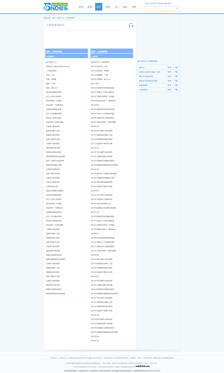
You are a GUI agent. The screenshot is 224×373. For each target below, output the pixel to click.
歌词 (169, 67)
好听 (134, 7)
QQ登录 (160, 3)
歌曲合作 (63, 358)
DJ (116, 7)
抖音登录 (152, 3)
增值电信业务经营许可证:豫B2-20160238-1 (85, 358)
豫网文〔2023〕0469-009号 (141, 358)
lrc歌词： (95, 56)
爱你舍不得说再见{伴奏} (148, 81)
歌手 (98, 7)
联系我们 (54, 358)
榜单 (90, 7)
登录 (147, 3)
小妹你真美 (70, 18)
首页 (57, 6)
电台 (125, 7)
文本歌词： (51, 56)
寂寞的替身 (143, 85)
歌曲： (54, 51)
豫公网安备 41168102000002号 (116, 358)
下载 (176, 67)
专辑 (107, 7)
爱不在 (141, 68)
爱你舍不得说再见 (146, 76)
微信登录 (167, 3)
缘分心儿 (60, 18)
